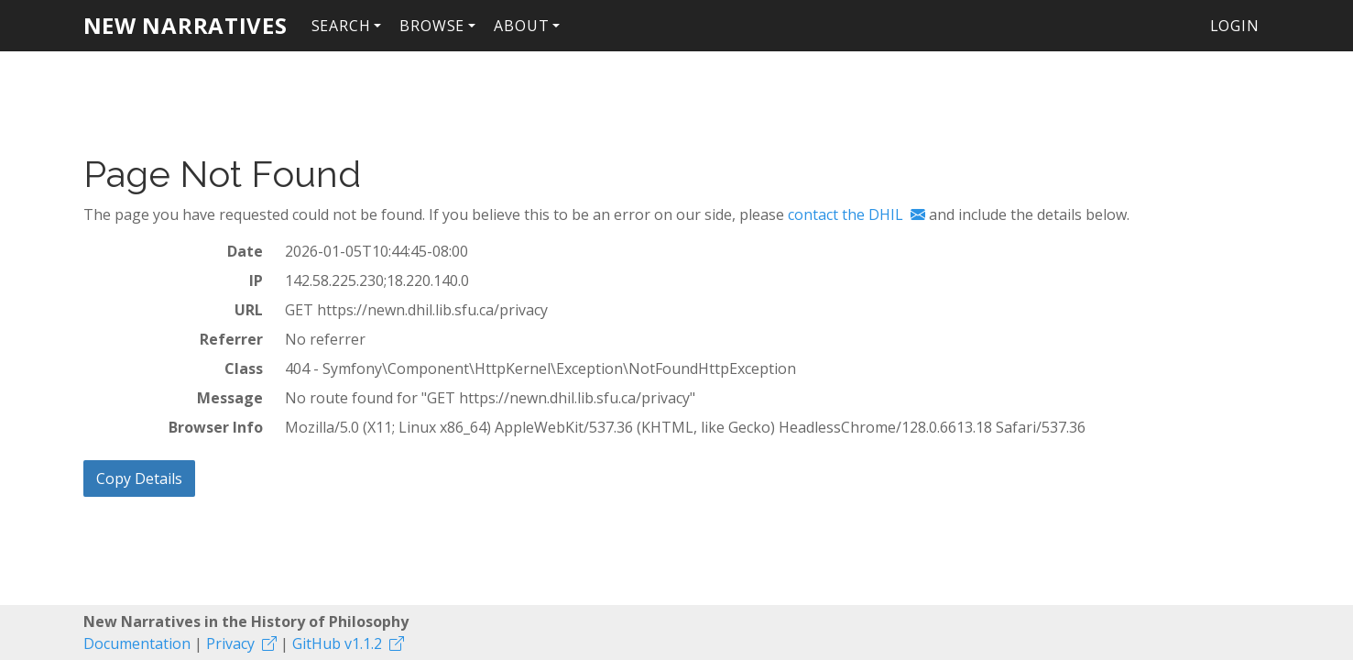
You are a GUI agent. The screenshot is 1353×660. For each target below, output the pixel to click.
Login (1235, 26)
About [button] (521, 26)
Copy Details (139, 478)
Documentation (137, 643)
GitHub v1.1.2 (337, 643)
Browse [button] (431, 26)
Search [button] (341, 26)
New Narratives (185, 25)
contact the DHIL (845, 214)
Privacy (230, 643)
